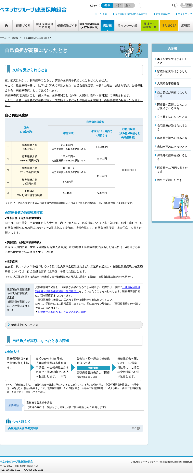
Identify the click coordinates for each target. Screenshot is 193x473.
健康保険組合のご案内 (45, 25)
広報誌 (185, 25)
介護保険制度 (163, 14)
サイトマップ (185, 14)
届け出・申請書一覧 (149, 25)
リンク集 (102, 14)
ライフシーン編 (127, 25)
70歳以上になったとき (25, 324)
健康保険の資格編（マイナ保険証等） (89, 25)
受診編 (107, 25)
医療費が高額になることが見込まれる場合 (62, 311)
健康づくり (23, 25)
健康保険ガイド (67, 25)
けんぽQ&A (168, 25)
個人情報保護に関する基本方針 (131, 14)
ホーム (6, 25)
